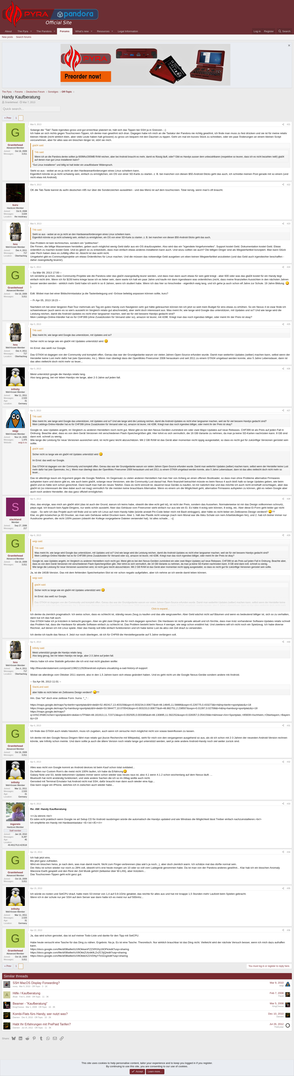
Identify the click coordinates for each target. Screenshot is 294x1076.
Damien (16, 1016)
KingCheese (18, 1006)
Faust (281, 995)
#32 (288, 761)
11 (43, 996)
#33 (288, 803)
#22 (288, 184)
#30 (288, 641)
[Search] (284, 31)
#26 (288, 368)
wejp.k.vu (22, 442)
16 (50, 1006)
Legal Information (128, 31)
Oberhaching (21, 255)
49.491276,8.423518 (17, 844)
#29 (288, 534)
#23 (288, 223)
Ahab (15, 996)
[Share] (283, 124)
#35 (288, 888)
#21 (288, 124)
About (8, 31)
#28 (288, 498)
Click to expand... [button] (160, 608)
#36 (288, 929)
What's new (82, 31)
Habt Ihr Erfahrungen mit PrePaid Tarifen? (42, 1023)
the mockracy (21, 216)
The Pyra (23, 31)
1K (46, 985)
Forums (64, 31)
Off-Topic (36, 985)
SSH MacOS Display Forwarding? (36, 982)
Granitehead (11, 102)
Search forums (23, 37)
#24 (288, 266)
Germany (22, 403)
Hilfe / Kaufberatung (26, 992)
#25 (288, 323)
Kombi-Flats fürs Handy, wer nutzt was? (40, 1013)
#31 (288, 725)
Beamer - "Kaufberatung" (30, 1002)
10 (46, 1016)
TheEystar (279, 1026)
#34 (288, 851)
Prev (8, 117)
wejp (281, 985)
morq (15, 985)
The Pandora (44, 31)
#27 (288, 410)
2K (50, 1016)
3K (47, 996)
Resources (103, 31)
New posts (7, 37)
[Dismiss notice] (288, 46)
